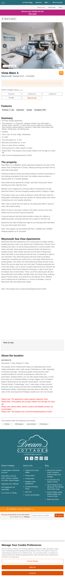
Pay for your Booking (32, 495)
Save (61, 73)
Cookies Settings (32, 561)
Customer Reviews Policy (31, 488)
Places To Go (41, 7)
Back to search (10, 19)
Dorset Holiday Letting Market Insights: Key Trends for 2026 (54, 494)
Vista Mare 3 (9, 73)
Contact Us (38, 2)
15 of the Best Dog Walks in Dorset (53, 481)
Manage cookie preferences (30, 483)
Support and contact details (32, 471)
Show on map (31, 98)
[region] (32, 559)
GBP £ (47, 2)
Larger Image (9, 66)
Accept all (32, 573)
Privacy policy (29, 475)
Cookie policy (29, 478)
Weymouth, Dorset (17, 76)
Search (60, 515)
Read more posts (53, 499)
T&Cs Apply (32, 14)
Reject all (32, 567)
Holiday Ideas (52, 7)
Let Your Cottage (28, 2)
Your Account (57, 2)
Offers (60, 7)
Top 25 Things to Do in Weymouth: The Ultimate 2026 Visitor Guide (55, 487)
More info (28, 492)
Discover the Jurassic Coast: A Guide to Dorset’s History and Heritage (54, 473)
